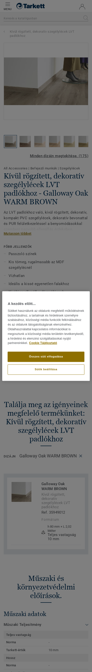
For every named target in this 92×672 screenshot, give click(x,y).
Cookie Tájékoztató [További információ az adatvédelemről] (43, 343)
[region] (46, 336)
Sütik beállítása (46, 369)
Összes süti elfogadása (46, 356)
